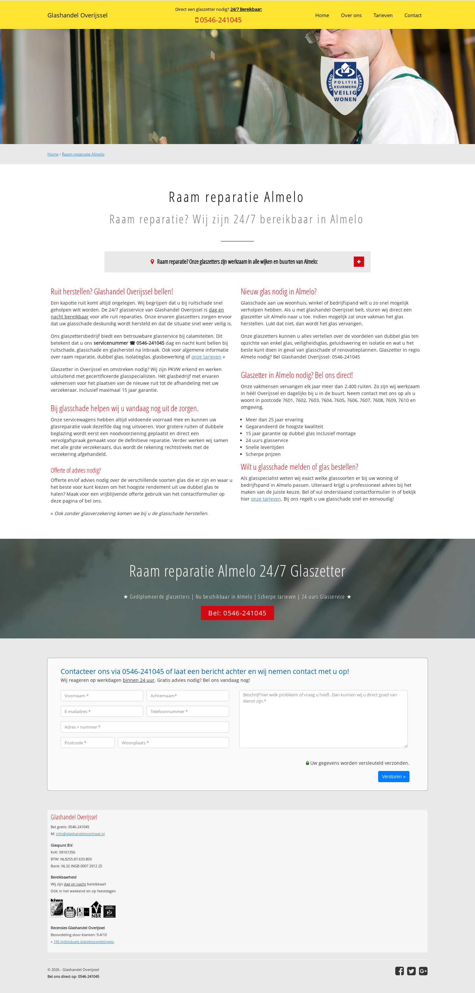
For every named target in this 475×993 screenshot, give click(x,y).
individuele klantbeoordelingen (83, 941)
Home (53, 154)
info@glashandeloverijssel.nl (80, 833)
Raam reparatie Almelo (83, 154)
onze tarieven (206, 357)
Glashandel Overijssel (77, 15)
